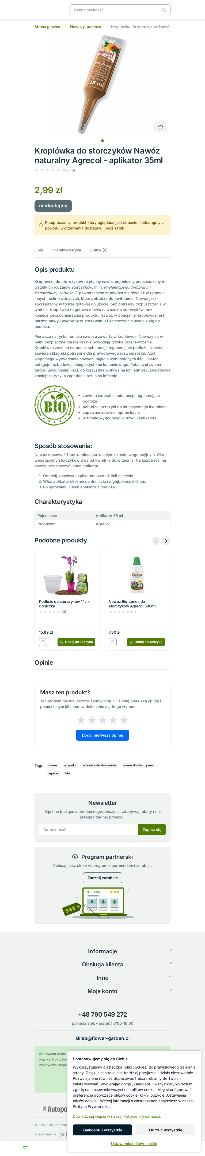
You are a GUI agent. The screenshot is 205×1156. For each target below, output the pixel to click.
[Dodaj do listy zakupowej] (160, 126)
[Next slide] (166, 541)
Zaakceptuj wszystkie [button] (102, 1130)
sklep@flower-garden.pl (102, 1038)
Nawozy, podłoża (85, 26)
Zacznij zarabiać (103, 877)
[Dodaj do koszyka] (76, 642)
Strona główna (47, 26)
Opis (39, 250)
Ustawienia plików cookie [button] (134, 1143)
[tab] (102, 140)
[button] (55, 170)
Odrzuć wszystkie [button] (165, 1130)
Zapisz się (152, 829)
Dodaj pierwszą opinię (102, 735)
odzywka (70, 765)
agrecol (53, 773)
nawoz (52, 765)
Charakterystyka (66, 250)
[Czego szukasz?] (164, 9)
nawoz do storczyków (138, 765)
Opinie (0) (99, 250)
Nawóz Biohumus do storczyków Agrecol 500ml (132, 603)
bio (67, 773)
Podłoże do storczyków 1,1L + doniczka (64, 603)
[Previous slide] (156, 541)
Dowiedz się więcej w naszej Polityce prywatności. (117, 1116)
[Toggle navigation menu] (25, 1148)
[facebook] (63, 1134)
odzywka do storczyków (99, 765)
